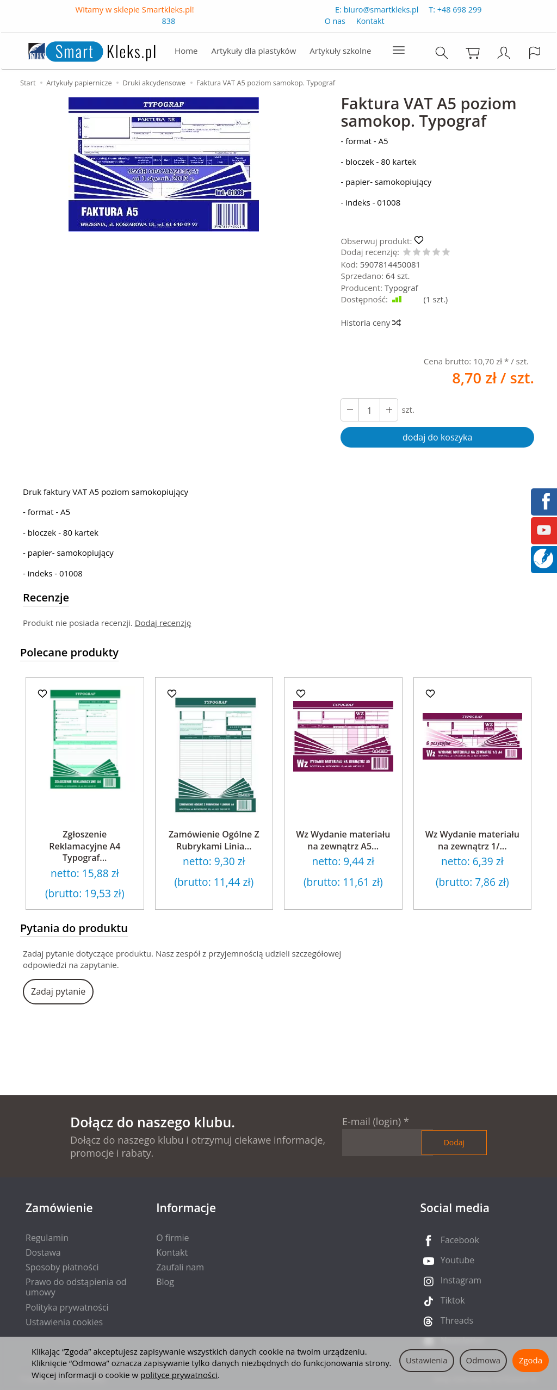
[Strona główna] (80, 52)
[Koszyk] (474, 55)
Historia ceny (370, 322)
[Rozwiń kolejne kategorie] (398, 52)
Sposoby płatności (62, 1267)
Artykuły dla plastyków (253, 52)
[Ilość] (369, 409)
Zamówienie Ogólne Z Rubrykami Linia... (214, 840)
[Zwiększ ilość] (350, 409)
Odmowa (483, 1360)
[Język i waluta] (536, 55)
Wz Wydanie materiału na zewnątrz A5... (343, 840)
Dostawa (43, 1252)
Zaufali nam (180, 1267)
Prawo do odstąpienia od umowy (76, 1287)
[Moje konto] (505, 55)
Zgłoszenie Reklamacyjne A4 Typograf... (84, 846)
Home (186, 52)
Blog (165, 1282)
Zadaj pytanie (58, 991)
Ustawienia (427, 1360)
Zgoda (530, 1360)
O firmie (172, 1238)
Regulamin (47, 1238)
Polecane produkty (69, 652)
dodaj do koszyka (437, 437)
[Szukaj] (443, 55)
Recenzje (46, 597)
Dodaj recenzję (163, 622)
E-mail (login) (371, 1121)
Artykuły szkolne (340, 52)
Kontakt (370, 23)
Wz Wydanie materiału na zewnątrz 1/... (472, 840)
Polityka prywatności (67, 1307)
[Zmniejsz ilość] (389, 409)
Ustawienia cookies (64, 1322)
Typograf (401, 287)
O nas (335, 23)
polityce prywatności (179, 1374)
